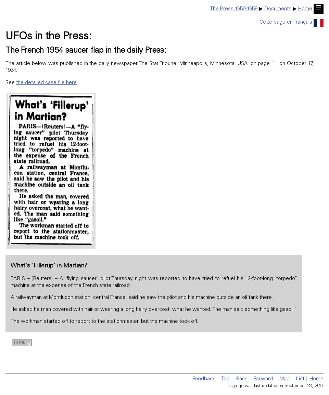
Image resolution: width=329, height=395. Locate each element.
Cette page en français (292, 22)
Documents (277, 9)
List (300, 379)
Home (305, 9)
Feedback (203, 379)
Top (225, 379)
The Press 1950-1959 (233, 9)
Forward (263, 379)
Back (241, 379)
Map (284, 379)
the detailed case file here (46, 82)
